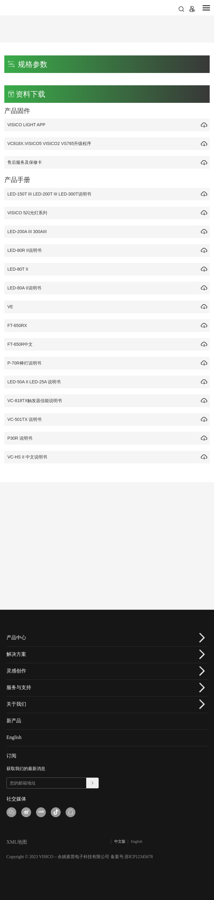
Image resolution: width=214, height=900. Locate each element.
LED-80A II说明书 (25, 287)
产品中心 (16, 637)
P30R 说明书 (21, 438)
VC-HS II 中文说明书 (28, 456)
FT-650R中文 (21, 344)
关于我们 (16, 704)
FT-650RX (18, 325)
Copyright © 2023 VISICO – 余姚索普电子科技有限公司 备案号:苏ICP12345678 (79, 856)
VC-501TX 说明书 (26, 419)
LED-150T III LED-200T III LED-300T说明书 (50, 194)
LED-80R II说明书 (26, 250)
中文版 (119, 841)
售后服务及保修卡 (26, 162)
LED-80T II (19, 269)
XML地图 (16, 842)
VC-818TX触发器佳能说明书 (36, 400)
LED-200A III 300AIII (28, 231)
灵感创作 (16, 670)
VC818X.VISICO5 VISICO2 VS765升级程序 (50, 143)
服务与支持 (18, 687)
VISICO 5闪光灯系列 (28, 212)
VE (11, 306)
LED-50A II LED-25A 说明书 (35, 381)
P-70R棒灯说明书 (25, 363)
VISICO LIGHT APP (27, 124)
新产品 (13, 720)
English (14, 737)
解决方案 (16, 654)
